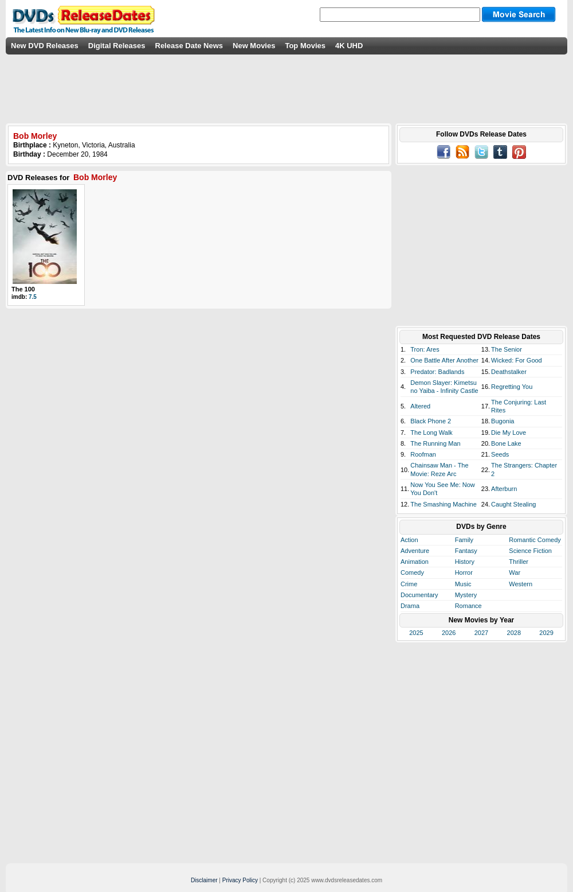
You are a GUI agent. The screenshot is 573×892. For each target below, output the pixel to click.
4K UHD (349, 45)
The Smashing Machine (443, 504)
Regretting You (511, 386)
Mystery (466, 594)
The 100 (23, 289)
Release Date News (189, 45)
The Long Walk (431, 432)
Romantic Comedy (534, 539)
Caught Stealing (513, 504)
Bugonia (502, 421)
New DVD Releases (45, 45)
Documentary (419, 594)
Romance (468, 605)
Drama (410, 605)
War (514, 572)
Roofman (423, 454)
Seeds (500, 454)
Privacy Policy (240, 880)
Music (463, 584)
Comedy (412, 572)
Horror (464, 572)
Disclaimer (204, 880)
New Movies (254, 45)
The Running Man (435, 443)
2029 (546, 632)
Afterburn (504, 488)
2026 (449, 632)
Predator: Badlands (437, 371)
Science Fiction (530, 550)
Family (464, 539)
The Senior (506, 349)
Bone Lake (506, 443)
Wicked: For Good (516, 360)
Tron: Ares (424, 349)
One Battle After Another (444, 360)
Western (520, 584)
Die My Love (508, 432)
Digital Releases (117, 45)
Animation (415, 561)
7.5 (33, 297)
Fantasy (466, 550)
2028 (514, 632)
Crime (409, 584)
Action (409, 539)
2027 (481, 632)
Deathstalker (509, 371)
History (464, 561)
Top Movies (305, 45)
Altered (420, 406)
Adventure (415, 550)
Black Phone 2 (430, 421)
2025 (416, 632)
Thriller (518, 561)
